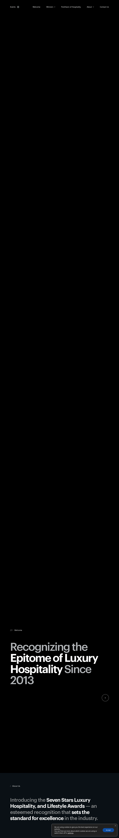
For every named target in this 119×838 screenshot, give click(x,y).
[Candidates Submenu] (54, 7)
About (89, 7)
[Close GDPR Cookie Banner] (115, 826)
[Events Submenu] (17, 7)
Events (13, 7)
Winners (49, 7)
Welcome (36, 7)
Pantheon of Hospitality (71, 7)
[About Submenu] (93, 7)
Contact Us (104, 7)
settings (70, 833)
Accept (108, 830)
